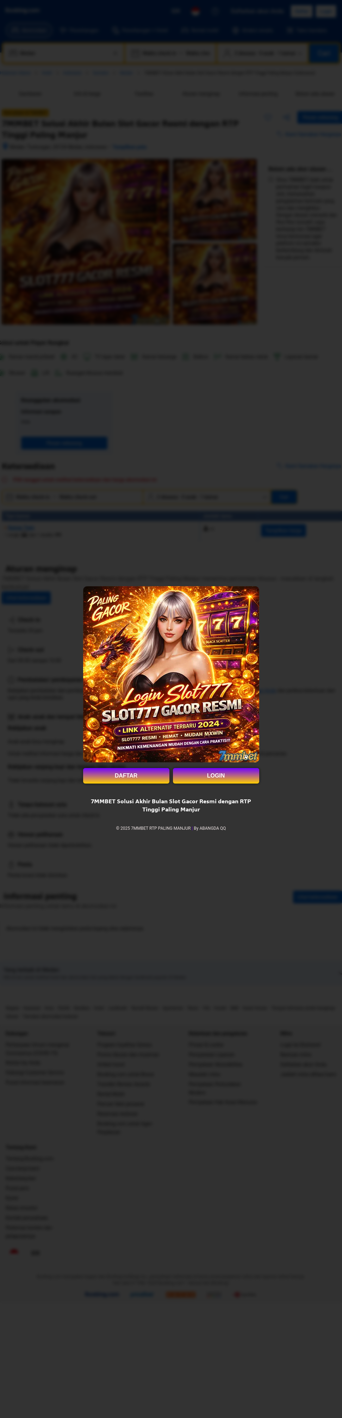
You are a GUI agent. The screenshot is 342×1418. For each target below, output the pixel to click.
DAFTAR (126, 776)
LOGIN (216, 776)
